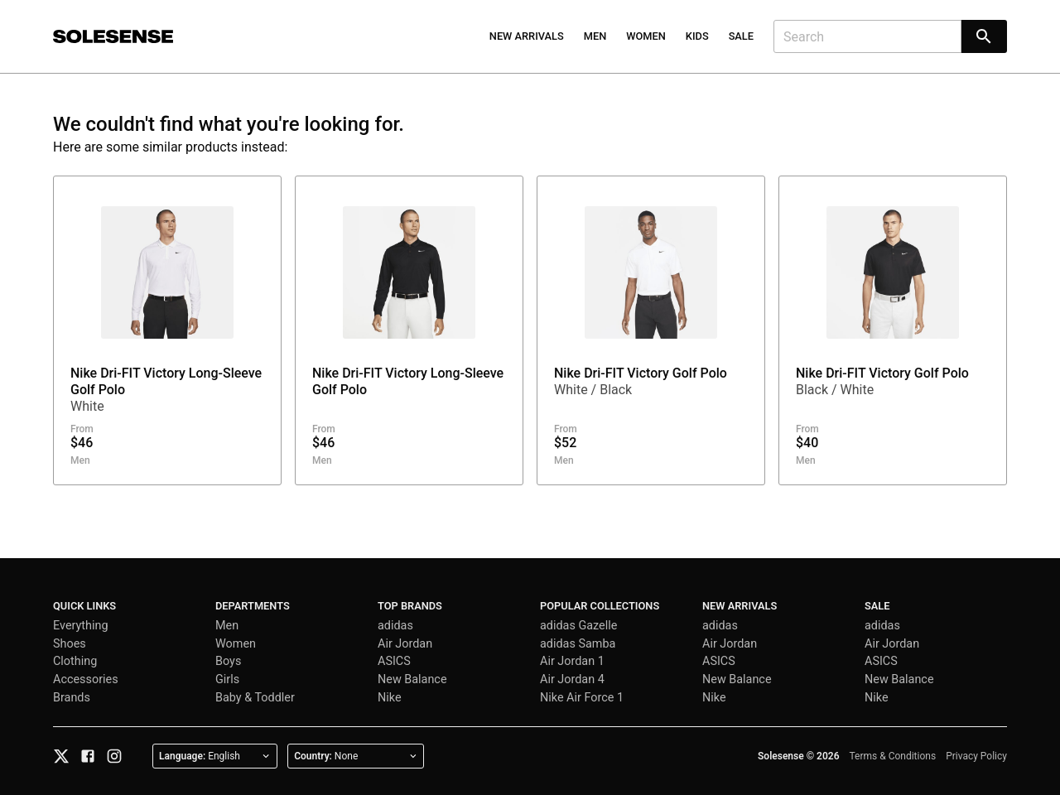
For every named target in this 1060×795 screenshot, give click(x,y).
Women (646, 36)
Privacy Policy (976, 756)
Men (595, 36)
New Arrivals (526, 36)
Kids (697, 36)
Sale (741, 36)
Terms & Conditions (893, 756)
